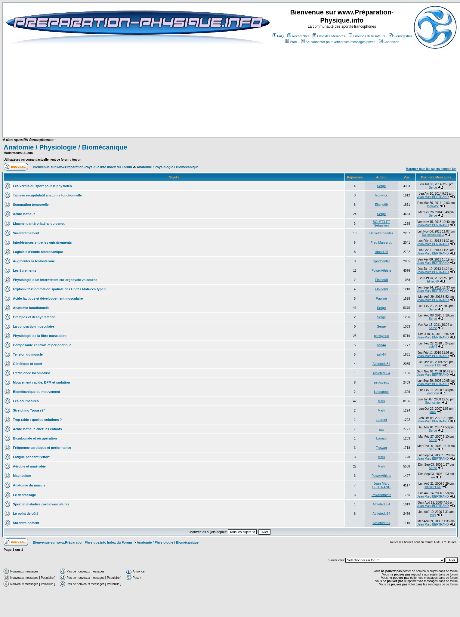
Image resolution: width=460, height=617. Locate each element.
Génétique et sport (27, 364)
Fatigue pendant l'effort (31, 457)
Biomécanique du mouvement (36, 391)
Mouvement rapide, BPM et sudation (41, 382)
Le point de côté (25, 513)
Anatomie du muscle (29, 485)
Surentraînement (26, 233)
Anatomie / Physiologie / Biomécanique (65, 147)
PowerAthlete (381, 270)
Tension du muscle (28, 354)
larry (433, 515)
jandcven (433, 393)
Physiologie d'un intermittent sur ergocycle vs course (55, 280)
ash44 (381, 345)
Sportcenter (381, 261)
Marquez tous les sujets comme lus (431, 169)
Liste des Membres (329, 36)
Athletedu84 (381, 364)
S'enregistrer (400, 36)
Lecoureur (381, 391)
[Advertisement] (129, 119)
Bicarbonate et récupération (35, 438)
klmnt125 (381, 252)
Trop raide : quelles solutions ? (37, 419)
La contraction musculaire (33, 326)
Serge (381, 186)
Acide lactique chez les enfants (37, 429)
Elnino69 (381, 204)
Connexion (389, 42)
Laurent (381, 419)
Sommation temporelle (31, 204)
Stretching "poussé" (29, 410)
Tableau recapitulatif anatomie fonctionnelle (47, 195)
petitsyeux (381, 336)
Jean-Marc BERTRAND (433, 197)
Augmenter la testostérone (34, 261)
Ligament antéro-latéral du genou (39, 223)
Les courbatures (26, 401)
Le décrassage (24, 495)
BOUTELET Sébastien (381, 223)
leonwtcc (381, 195)
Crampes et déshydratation (34, 317)
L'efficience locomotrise (32, 373)
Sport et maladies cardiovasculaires (41, 504)
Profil (291, 42)
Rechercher (298, 36)
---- (381, 429)
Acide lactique (24, 214)
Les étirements (24, 270)
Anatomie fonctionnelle (31, 308)
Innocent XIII (432, 365)
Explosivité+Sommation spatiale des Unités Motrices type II (59, 289)
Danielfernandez (381, 233)
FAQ (278, 36)
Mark (381, 401)
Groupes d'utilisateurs (367, 36)
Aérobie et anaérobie (29, 466)
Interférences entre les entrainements (42, 242)
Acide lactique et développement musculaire (48, 298)
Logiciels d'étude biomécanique (38, 252)
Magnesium (22, 475)
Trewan (381, 447)
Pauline (381, 298)
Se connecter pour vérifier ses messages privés (338, 42)
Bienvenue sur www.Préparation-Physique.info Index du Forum (82, 167)
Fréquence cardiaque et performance (42, 447)
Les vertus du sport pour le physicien (42, 186)
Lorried (381, 438)
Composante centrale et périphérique (42, 345)
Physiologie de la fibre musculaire (39, 336)
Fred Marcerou (381, 242)
